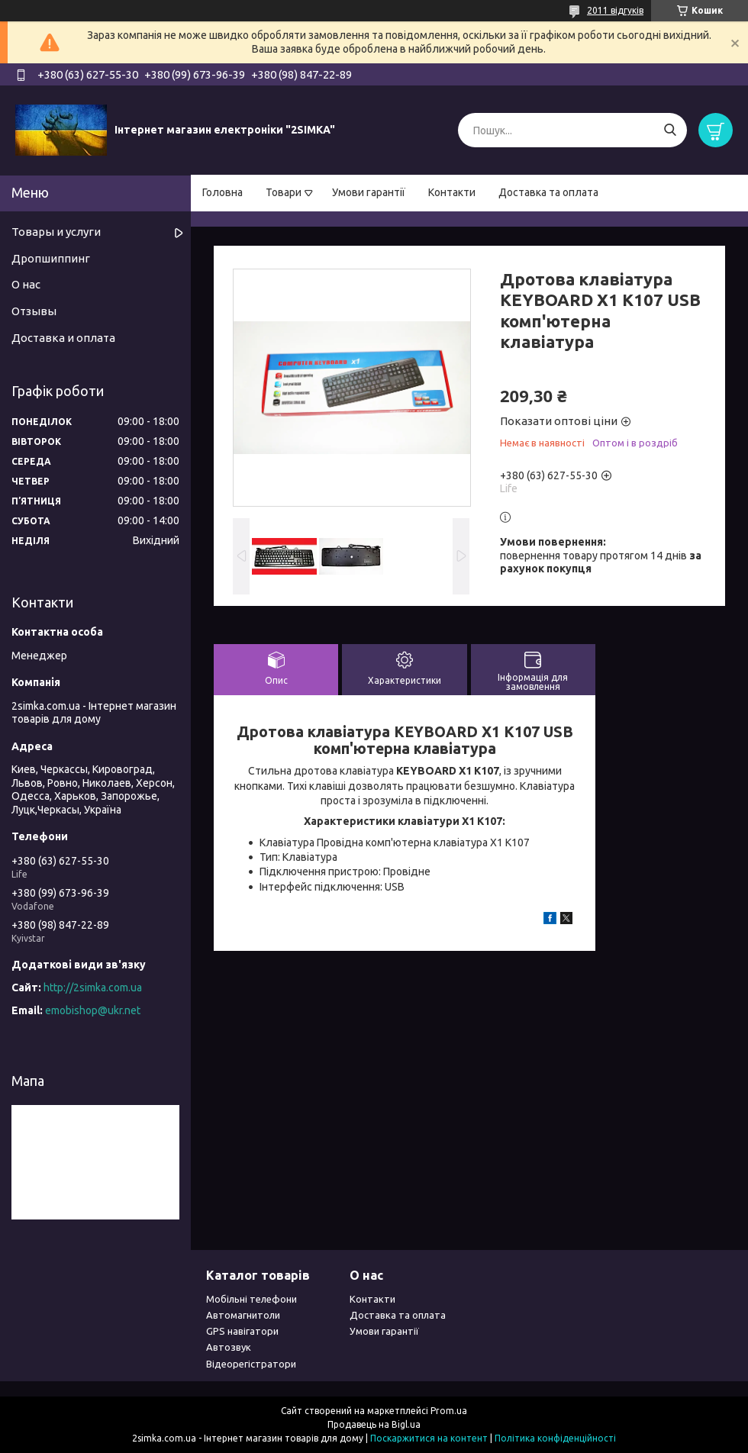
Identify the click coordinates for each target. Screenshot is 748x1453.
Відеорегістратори (251, 1363)
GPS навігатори (242, 1331)
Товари (283, 192)
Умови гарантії (368, 192)
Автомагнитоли (243, 1315)
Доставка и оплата (63, 337)
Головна (222, 192)
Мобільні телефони (251, 1299)
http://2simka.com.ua (93, 987)
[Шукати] (670, 130)
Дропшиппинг (50, 258)
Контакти (452, 192)
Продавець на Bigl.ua (374, 1424)
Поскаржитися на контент (429, 1438)
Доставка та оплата (548, 192)
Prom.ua (448, 1411)
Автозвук (228, 1347)
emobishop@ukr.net (92, 1010)
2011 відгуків (615, 10)
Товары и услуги (56, 231)
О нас (25, 284)
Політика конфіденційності (555, 1438)
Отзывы (33, 310)
